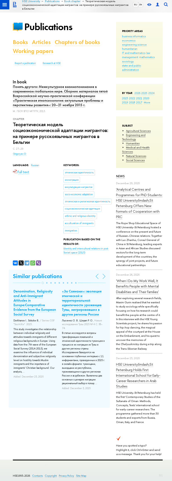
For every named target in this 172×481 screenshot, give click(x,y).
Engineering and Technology (133, 137)
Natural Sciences (136, 156)
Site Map (81, 475)
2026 (137, 93)
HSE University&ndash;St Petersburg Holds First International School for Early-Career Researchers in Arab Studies (138, 375)
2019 (125, 102)
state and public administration (131, 68)
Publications (48, 26)
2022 (132, 98)
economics (128, 40)
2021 (139, 98)
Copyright (51, 475)
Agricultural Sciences (138, 131)
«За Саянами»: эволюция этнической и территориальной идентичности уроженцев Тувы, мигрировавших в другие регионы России (82, 302)
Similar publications (37, 276)
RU (135, 4)
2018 (132, 102)
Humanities (132, 143)
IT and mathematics (133, 53)
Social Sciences (135, 160)
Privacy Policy (66, 475)
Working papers (33, 51)
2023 (125, 98)
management (130, 57)
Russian (35, 165)
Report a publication (25, 63)
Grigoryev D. (20, 153)
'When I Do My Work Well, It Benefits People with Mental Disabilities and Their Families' (137, 286)
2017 (139, 102)
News (120, 176)
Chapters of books (77, 42)
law (148, 53)
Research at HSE (52, 63)
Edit (161, 475)
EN (140, 4)
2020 (146, 98)
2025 (144, 93)
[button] (43, 283)
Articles (41, 42)
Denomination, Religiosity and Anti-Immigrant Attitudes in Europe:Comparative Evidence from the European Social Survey (34, 302)
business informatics (134, 36)
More (147, 102)
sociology (128, 61)
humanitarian (129, 49)
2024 (151, 93)
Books (20, 42)
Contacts (37, 475)
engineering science (134, 44)
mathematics (147, 57)
